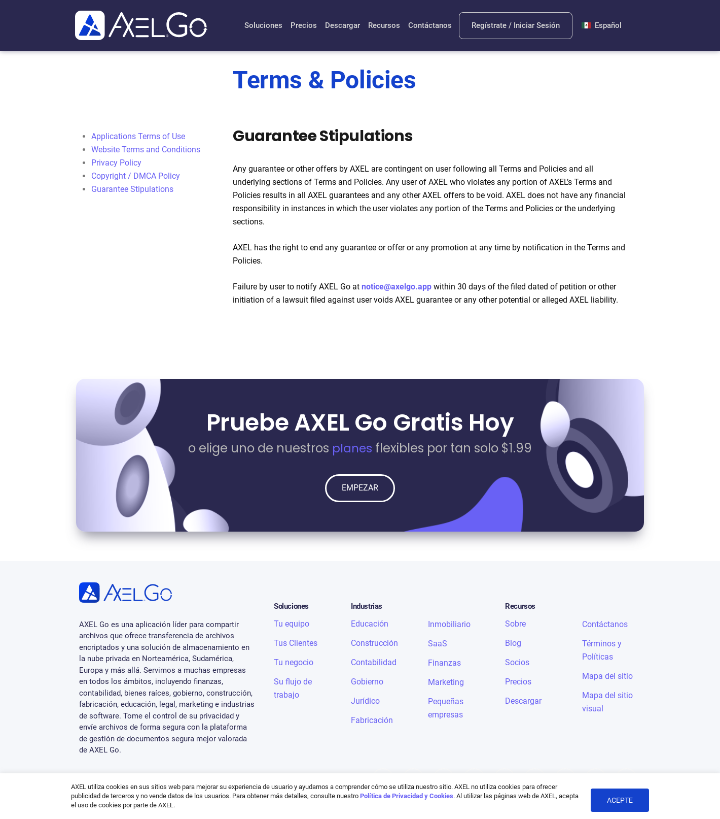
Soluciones (263, 25)
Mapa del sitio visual (607, 702)
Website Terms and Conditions (145, 149)
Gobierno (367, 681)
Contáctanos (429, 25)
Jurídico (365, 701)
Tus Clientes (295, 643)
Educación (369, 624)
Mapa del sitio (607, 676)
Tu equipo (291, 624)
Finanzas (444, 663)
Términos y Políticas (602, 650)
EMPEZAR (360, 488)
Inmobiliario (449, 624)
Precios (303, 25)
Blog (513, 643)
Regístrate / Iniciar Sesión (516, 25)
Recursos (384, 25)
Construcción (374, 643)
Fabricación (372, 720)
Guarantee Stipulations (132, 189)
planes (352, 448)
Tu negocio (293, 662)
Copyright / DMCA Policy (135, 176)
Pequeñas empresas (445, 708)
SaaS (437, 643)
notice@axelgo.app (396, 286)
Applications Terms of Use (138, 136)
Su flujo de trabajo (293, 688)
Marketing (446, 682)
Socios (517, 662)
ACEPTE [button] (620, 800)
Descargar (342, 25)
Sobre (515, 624)
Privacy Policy (116, 163)
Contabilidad (374, 662)
